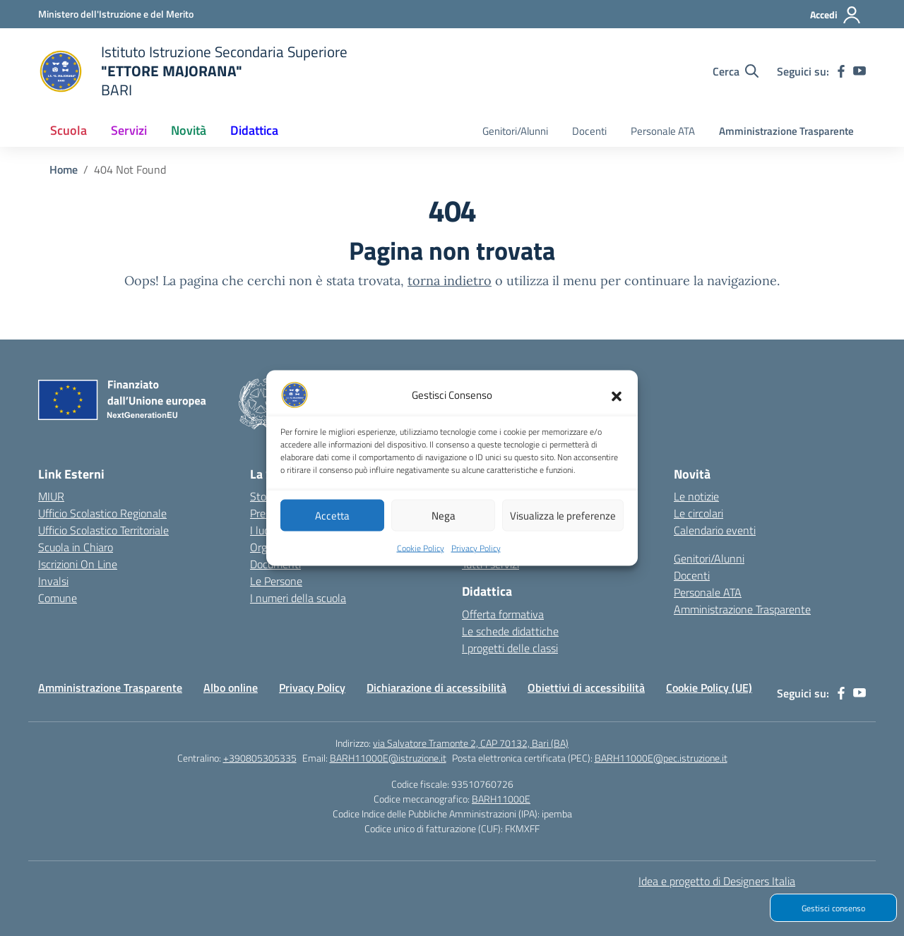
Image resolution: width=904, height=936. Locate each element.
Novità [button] (188, 130)
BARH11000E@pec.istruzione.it (661, 757)
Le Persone (276, 580)
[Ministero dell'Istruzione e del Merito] (116, 13)
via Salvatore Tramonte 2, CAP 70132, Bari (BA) (471, 743)
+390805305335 (260, 757)
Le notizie (696, 496)
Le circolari (698, 513)
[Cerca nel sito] (735, 71)
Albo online (230, 687)
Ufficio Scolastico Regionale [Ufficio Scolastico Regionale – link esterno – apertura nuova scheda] (102, 513)
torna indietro (450, 280)
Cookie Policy (420, 553)
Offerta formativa (503, 614)
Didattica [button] (254, 130)
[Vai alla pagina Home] (63, 169)
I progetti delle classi (510, 648)
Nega (444, 520)
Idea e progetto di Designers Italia (716, 880)
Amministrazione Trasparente (786, 131)
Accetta (332, 520)
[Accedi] (836, 15)
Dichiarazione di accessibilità (436, 687)
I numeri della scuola (298, 597)
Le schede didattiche (510, 631)
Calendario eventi (715, 530)
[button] (616, 401)
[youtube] (859, 71)
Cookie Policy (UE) (709, 687)
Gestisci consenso (833, 908)
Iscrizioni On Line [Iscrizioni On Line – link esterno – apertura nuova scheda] (77, 564)
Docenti (589, 131)
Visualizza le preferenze (563, 520)
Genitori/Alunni (515, 131)
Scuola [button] (68, 130)
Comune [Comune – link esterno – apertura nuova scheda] (57, 597)
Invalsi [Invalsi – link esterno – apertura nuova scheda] (53, 580)
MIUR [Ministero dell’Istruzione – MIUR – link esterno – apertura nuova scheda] (51, 496)
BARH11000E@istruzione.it (388, 757)
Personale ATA (663, 131)
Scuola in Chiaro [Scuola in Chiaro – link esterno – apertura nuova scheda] (75, 547)
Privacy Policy (476, 553)
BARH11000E (501, 798)
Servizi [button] (129, 130)
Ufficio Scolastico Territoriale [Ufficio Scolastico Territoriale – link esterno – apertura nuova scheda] (103, 530)
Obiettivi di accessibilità (586, 687)
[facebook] (841, 71)
